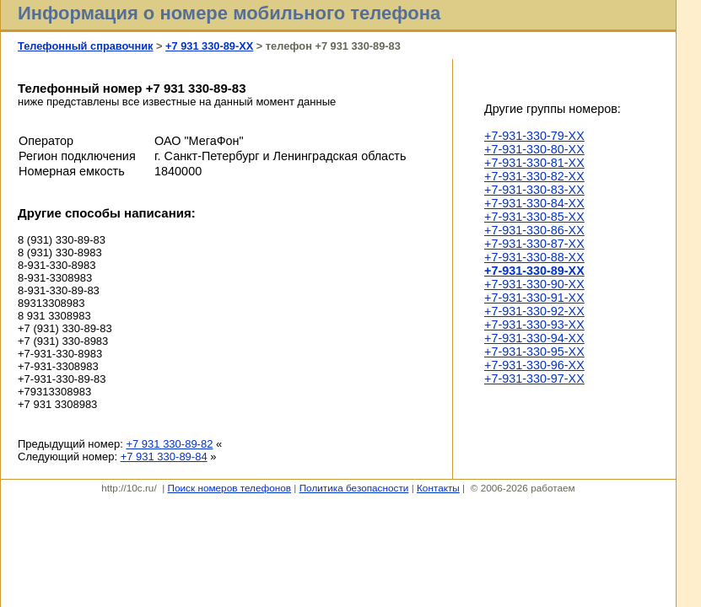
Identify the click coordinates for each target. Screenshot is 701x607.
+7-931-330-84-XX (534, 203)
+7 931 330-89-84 (164, 456)
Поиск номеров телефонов (229, 487)
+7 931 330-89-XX (209, 46)
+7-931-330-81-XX (534, 162)
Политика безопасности (354, 487)
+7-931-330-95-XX (534, 351)
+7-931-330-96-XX (534, 365)
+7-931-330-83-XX (534, 189)
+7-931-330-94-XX (534, 338)
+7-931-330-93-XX (534, 324)
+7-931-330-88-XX (534, 257)
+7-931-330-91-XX (534, 297)
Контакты (438, 487)
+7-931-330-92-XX (534, 311)
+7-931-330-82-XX (534, 176)
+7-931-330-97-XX (534, 378)
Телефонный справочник (85, 46)
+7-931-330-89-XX (534, 270)
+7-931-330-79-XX (534, 135)
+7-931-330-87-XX (534, 243)
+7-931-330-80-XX (534, 149)
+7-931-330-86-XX (534, 230)
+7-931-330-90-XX (534, 284)
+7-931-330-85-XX (534, 216)
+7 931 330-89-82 (169, 444)
